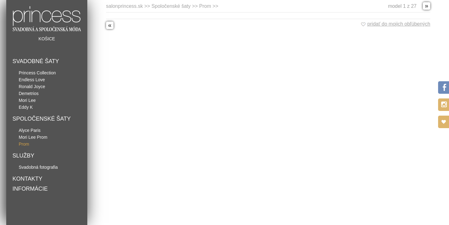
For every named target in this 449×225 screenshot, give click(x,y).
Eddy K (26, 107)
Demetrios (29, 93)
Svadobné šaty (35, 61)
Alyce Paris (30, 130)
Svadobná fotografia (38, 167)
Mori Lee (27, 100)
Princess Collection (37, 72)
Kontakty (27, 179)
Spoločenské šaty (41, 119)
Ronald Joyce (32, 86)
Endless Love (32, 79)
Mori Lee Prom (33, 137)
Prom (24, 144)
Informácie (30, 189)
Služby (23, 155)
